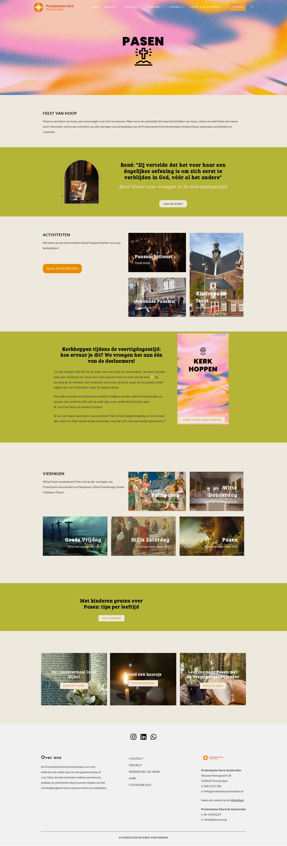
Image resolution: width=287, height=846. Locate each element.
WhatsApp (237, 801)
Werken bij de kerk (144, 772)
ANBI (132, 779)
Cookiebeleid (140, 785)
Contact (136, 759)
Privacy (135, 765)
